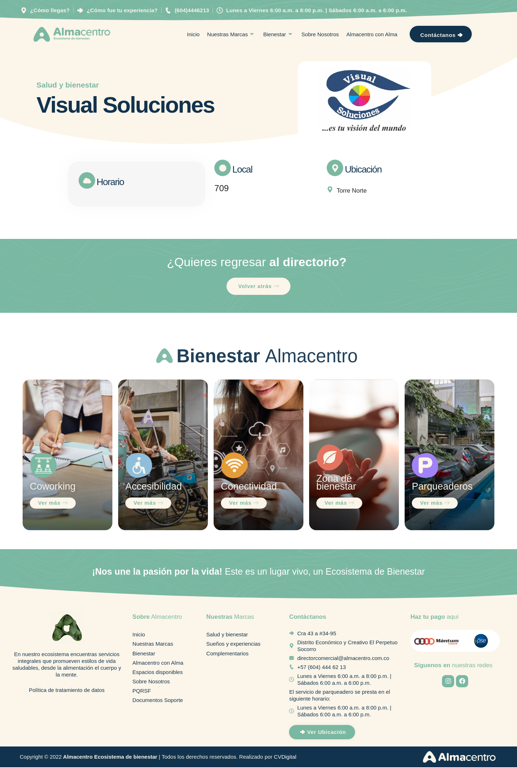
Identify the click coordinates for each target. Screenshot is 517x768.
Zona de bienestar (336, 483)
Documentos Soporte (157, 703)
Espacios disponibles (157, 674)
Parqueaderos (442, 487)
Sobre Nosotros (320, 35)
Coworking (53, 487)
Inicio (193, 35)
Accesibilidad (153, 487)
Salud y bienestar (68, 85)
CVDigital (285, 757)
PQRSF (141, 694)
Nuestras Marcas (231, 35)
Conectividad (249, 487)
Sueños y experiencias (233, 645)
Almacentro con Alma (371, 35)
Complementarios (227, 655)
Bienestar (278, 35)
